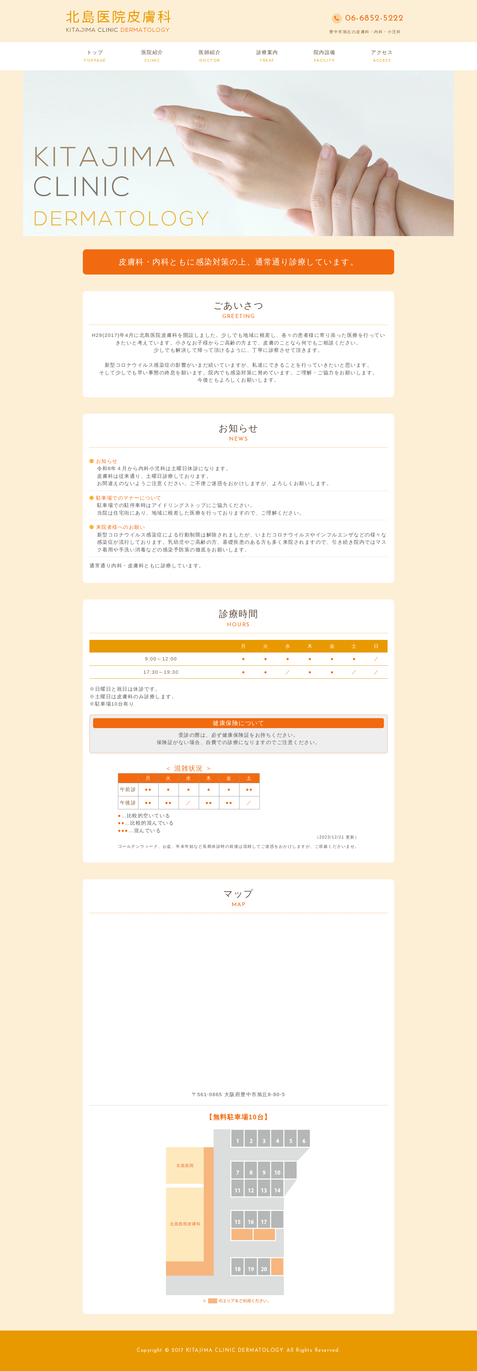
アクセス (382, 56)
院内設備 (325, 56)
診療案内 (267, 56)
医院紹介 (152, 56)
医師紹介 (210, 56)
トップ (95, 56)
